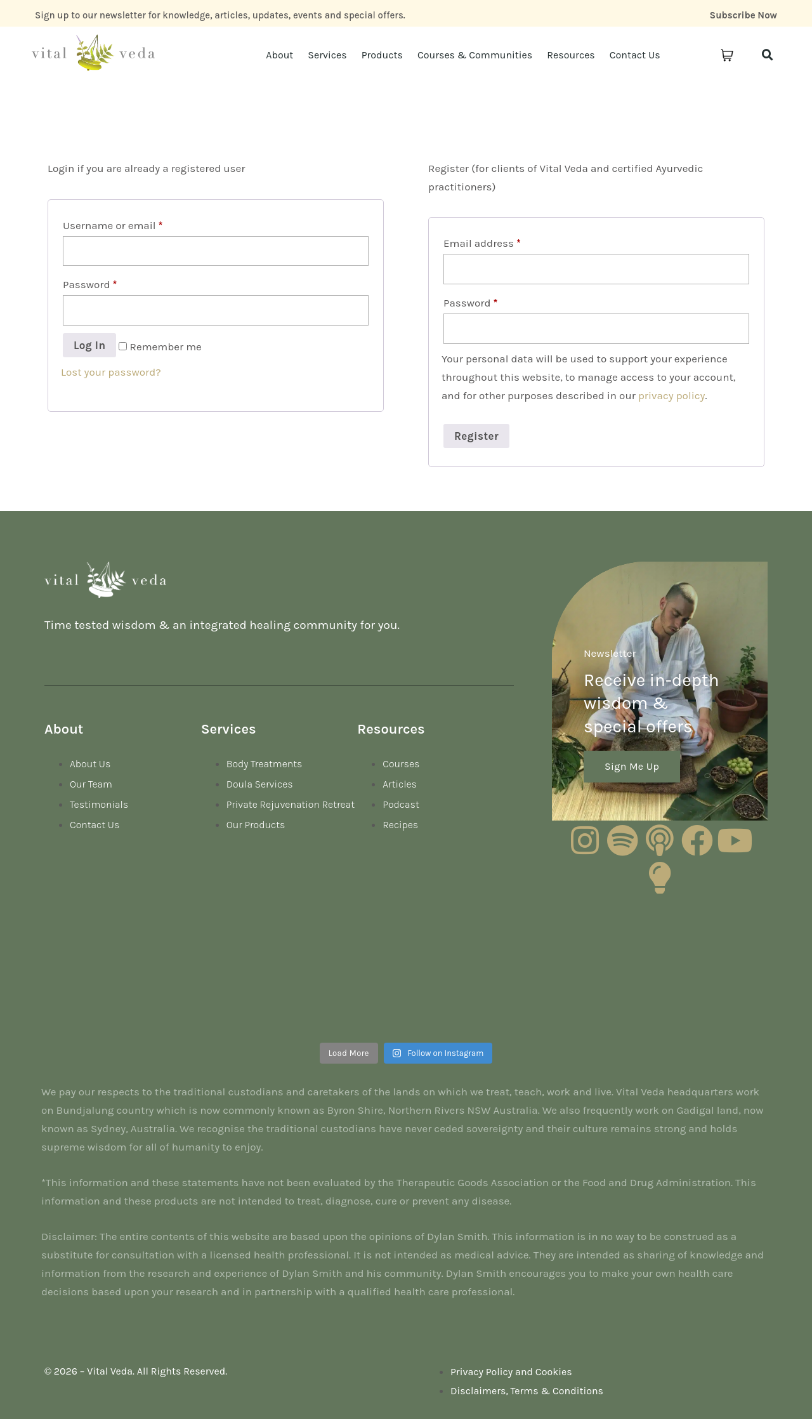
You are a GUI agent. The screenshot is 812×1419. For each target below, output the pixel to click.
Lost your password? (111, 372)
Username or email (112, 225)
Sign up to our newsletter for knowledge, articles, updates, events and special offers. (220, 15)
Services (327, 55)
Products (382, 55)
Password (90, 284)
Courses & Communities (474, 55)
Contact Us (635, 55)
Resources (571, 55)
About (279, 55)
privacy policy (671, 395)
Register (476, 436)
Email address (482, 243)
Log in (89, 345)
